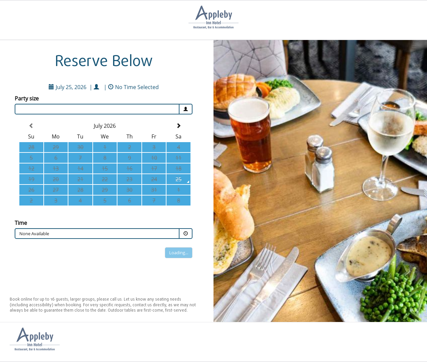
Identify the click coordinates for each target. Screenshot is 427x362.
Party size (27, 98)
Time (21, 223)
